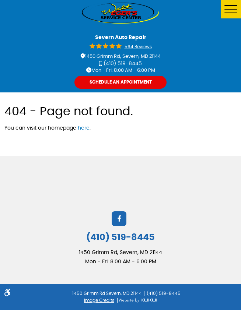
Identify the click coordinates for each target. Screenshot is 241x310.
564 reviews (138, 47)
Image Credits (99, 300)
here (84, 128)
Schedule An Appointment (121, 82)
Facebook (119, 218)
